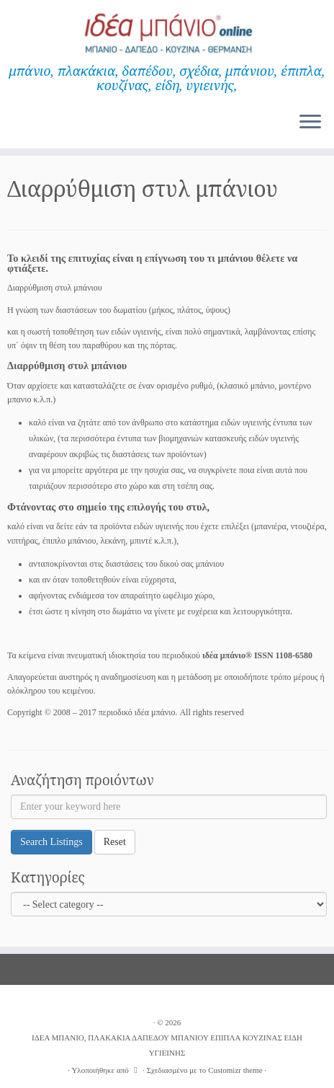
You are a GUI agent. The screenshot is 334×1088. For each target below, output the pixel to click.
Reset (115, 841)
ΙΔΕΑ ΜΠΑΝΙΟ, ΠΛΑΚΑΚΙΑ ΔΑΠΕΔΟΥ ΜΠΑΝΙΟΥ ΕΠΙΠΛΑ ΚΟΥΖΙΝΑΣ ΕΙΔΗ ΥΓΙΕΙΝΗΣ (167, 1045)
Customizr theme (235, 1070)
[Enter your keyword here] (169, 807)
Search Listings (51, 841)
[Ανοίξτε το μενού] (310, 122)
